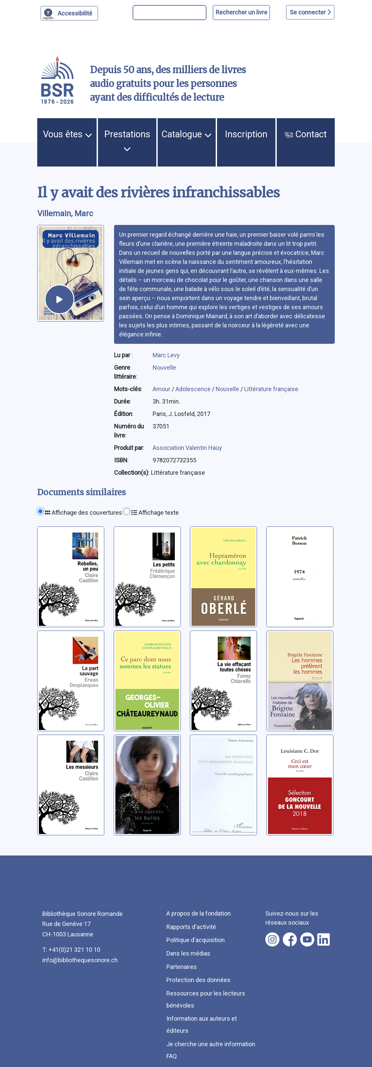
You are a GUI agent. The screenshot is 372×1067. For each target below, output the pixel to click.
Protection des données (198, 979)
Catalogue (186, 134)
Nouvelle (164, 367)
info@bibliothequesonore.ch (80, 960)
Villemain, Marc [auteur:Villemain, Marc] (65, 213)
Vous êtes (67, 134)
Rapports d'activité (191, 926)
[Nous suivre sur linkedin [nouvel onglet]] (323, 939)
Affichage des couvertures (83, 512)
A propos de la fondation (198, 913)
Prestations (127, 140)
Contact (306, 134)
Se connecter (310, 12)
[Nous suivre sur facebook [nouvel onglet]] (290, 939)
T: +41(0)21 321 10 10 (71, 949)
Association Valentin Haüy (187, 447)
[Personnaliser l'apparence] (69, 13)
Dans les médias (188, 953)
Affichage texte (155, 512)
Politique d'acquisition (195, 939)
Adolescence (193, 388)
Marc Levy (166, 355)
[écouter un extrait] (59, 299)
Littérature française (271, 388)
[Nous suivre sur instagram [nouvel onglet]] (272, 939)
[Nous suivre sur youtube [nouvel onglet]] (307, 939)
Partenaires (181, 966)
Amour (162, 388)
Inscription (246, 134)
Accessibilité (76, 12)
